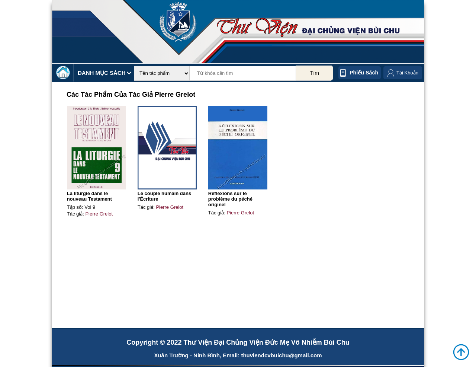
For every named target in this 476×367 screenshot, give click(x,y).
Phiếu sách (364, 73)
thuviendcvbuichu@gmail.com (281, 355)
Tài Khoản (407, 73)
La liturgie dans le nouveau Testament (89, 196)
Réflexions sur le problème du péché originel (230, 199)
